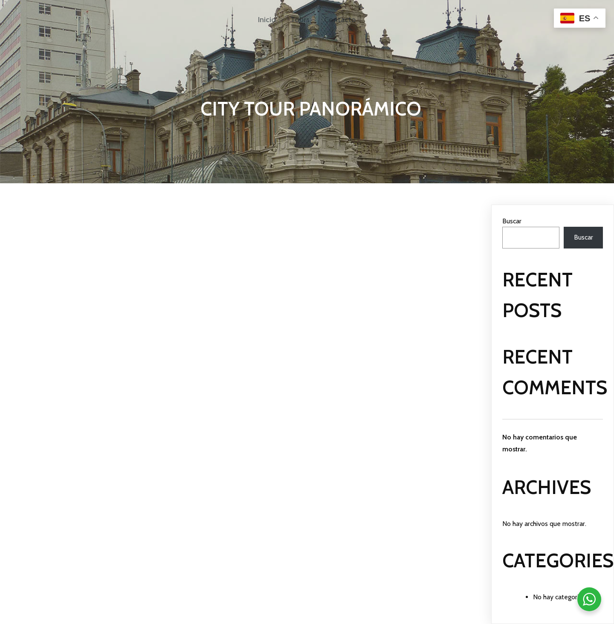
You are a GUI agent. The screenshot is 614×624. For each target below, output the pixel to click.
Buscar (511, 221)
